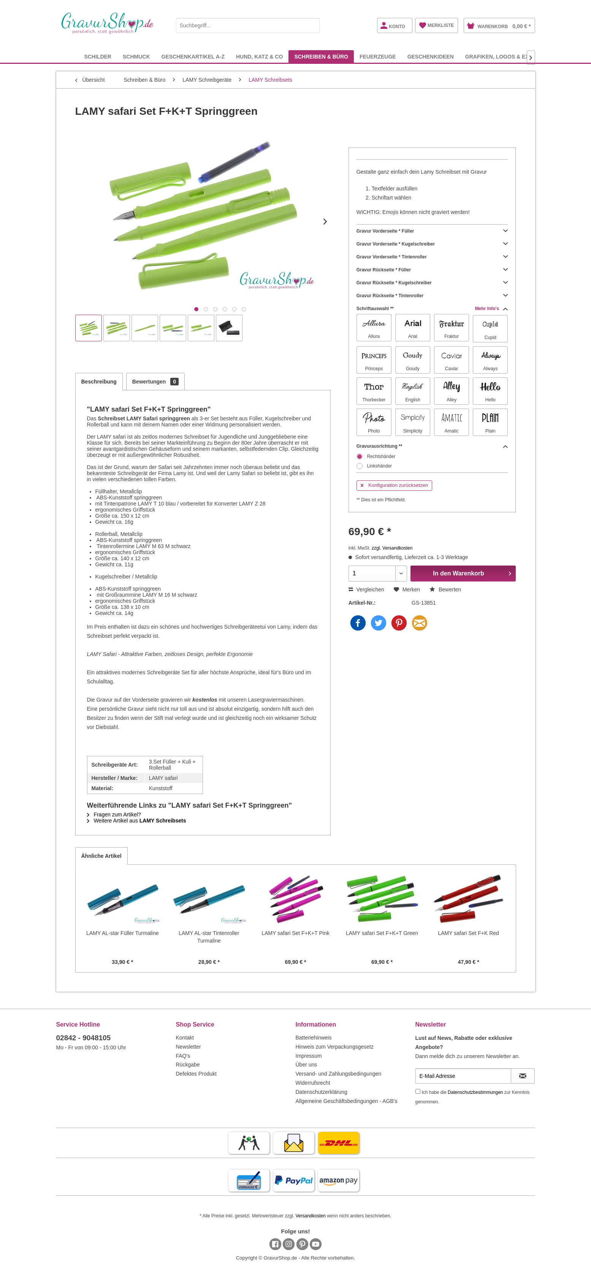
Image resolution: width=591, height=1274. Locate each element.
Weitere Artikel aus (136, 821)
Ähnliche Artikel (101, 856)
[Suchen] (312, 25)
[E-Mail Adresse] (463, 1076)
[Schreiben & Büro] (321, 56)
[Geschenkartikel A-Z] (193, 56)
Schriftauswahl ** (432, 308)
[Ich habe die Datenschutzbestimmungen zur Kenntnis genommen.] (417, 1091)
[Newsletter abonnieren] (523, 1076)
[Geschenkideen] (430, 56)
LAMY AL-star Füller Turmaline (122, 933)
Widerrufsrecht (313, 1083)
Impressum (309, 1056)
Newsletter (188, 1047)
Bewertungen (155, 381)
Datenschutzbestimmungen (475, 1092)
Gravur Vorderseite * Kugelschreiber (432, 244)
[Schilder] (97, 56)
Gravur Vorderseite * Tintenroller (432, 256)
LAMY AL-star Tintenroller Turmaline (209, 937)
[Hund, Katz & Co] (259, 56)
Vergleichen (366, 589)
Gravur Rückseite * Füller (432, 269)
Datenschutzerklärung (321, 1092)
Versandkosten (310, 1216)
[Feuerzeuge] (378, 56)
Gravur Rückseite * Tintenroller (432, 295)
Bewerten (445, 589)
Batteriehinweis (314, 1038)
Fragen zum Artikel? (114, 814)
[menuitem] (248, 24)
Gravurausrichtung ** (432, 446)
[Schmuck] (136, 56)
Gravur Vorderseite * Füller (432, 231)
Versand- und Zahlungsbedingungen (339, 1074)
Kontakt (185, 1038)
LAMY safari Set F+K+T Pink (295, 933)
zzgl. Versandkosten (392, 548)
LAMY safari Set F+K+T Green (382, 933)
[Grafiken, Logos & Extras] (504, 56)
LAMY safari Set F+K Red (468, 933)
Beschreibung (99, 382)
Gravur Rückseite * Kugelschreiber (432, 282)
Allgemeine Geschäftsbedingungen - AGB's (347, 1101)
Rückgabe (188, 1065)
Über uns (306, 1065)
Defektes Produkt (196, 1074)
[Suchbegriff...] (248, 25)
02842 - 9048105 (83, 1038)
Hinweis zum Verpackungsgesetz (335, 1047)
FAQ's (183, 1056)
